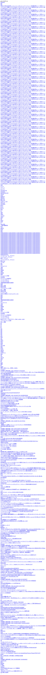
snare (2, 632)
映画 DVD (3, 631)
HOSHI (2, 423)
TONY (2, 526)
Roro (2, 582)
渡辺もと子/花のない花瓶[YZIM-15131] (10, 612)
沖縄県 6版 (3, 577)
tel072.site (3, 202)
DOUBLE (3, 488)
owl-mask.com (4, 190)
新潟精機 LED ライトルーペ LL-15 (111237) (11, 439)
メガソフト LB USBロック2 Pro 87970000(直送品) (12, 504)
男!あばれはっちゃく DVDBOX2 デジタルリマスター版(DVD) (15, 418)
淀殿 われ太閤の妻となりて (7, 650)
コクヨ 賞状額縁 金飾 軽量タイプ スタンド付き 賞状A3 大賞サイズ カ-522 (18, 374)
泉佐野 (2, 273)
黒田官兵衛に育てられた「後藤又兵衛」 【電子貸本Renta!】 (15, 431)
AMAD (2, 567)
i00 (1, 355)
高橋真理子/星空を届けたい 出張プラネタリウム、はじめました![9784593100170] (20, 498)
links (2, 295)
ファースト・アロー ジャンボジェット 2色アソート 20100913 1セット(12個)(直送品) (20, 503)
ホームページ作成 (5, 275)
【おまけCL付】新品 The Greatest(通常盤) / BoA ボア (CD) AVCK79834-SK (18, 453)
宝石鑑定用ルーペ (35, 5)
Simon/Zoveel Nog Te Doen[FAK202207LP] (10, 392)
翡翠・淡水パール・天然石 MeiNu (9, 368)
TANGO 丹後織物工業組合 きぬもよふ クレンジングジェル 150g (16, 406)
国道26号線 (3, 286)
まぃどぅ (3, 189)
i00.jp (2, 229)
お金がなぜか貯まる (5, 648)
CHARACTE (3, 660)
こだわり (10, 8)
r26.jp (2, 195)
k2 (1, 211)
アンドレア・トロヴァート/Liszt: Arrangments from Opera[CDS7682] (16, 573)
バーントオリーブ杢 (5, 512)
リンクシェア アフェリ (6, 256)
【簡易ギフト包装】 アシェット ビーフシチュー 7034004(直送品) (16, 424)
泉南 (2, 274)
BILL (2, 662)
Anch (2, 493)
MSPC (2, 366)
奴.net (2, 206)
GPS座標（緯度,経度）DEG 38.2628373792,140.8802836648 (14, 395)
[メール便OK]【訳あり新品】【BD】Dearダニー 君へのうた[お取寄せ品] (18, 455)
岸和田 (2, 270)
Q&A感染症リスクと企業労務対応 (9, 519)
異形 (2, 413)
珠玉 (2, 209)
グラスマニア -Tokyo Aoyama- (7, 402)
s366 (2, 213)
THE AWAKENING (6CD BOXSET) (9, 379)
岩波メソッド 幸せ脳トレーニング (9, 497)
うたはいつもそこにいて (6, 642)
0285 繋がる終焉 (4, 672)
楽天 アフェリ (4, 258)
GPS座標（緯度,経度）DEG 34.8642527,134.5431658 (13, 370)
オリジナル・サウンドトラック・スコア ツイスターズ (13, 590)
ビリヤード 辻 (4, 292)
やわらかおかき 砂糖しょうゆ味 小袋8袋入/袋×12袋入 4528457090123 (17, 454)
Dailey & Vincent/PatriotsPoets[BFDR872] (10, 568)
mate (2, 629)
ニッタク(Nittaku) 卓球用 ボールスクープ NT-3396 (12, 385)
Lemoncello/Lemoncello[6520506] (8, 609)
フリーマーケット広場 (6, 288)
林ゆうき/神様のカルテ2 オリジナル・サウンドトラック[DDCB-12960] (17, 550)
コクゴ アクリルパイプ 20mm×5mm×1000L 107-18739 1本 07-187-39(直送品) (18, 580)
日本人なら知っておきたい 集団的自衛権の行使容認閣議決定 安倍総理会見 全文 (20, 633)
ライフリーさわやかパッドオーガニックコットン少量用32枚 (15, 611)
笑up (2, 226)
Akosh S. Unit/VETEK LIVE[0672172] (9, 457)
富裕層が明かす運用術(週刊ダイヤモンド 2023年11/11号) (14, 451)
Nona (2, 419)
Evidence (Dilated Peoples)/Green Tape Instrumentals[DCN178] (14, 417)
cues (1, 356)
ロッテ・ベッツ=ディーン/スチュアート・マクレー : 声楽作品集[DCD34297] (19, 484)
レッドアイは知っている (6, 540)
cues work (3, 224)
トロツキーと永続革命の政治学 (8, 651)
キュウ (2, 186)
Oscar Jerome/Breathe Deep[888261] (8, 405)
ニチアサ (12, 7)
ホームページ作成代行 (6, 278)
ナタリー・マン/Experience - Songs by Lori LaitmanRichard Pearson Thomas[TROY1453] (20, 653)
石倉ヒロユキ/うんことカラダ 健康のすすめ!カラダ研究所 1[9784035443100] (19, 647)
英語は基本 (3, 563)
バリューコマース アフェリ (7, 259)
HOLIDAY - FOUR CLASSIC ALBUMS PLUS (11, 557)
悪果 (2, 391)
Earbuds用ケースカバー (6, 472)
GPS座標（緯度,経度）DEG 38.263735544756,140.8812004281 (15, 377)
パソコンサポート (5, 279)
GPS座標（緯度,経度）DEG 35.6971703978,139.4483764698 (14, 428)
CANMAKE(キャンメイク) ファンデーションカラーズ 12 (14, 508)
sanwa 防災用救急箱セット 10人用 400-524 (10, 583)
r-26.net (2, 194)
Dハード (3, 478)
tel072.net (3, 198)
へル (2, 490)
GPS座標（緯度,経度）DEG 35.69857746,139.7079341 (13, 421)
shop (2, 230)
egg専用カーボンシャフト (7, 376)
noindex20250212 (4, 232)
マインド (3, 187)
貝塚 (2, 271)
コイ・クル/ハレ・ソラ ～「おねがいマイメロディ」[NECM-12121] (16, 564)
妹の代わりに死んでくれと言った (21, 8)
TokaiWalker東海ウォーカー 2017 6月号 (10, 380)
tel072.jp (2, 197)
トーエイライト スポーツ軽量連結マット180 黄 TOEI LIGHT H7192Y (17, 511)
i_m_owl (2, 215)
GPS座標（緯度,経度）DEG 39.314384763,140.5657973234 (14, 430)
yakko (2, 214)
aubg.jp (2, 228)
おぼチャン (3, 352)
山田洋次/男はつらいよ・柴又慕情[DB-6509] (11, 538)
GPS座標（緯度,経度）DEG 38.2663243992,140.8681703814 (14, 387)
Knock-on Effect (4, 407)
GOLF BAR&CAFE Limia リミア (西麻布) (10, 668)
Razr (2, 594)
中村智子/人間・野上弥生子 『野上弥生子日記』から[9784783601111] (17, 572)
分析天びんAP (35, 7)
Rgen (2, 474)
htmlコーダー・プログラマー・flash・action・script (12, 319)
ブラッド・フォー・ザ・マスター (9, 446)
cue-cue (2, 357)
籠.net (2, 205)
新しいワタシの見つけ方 (6, 600)
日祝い (2, 522)
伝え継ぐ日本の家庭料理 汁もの (8, 536)
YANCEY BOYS (4, 624)
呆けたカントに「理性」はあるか (9, 445)
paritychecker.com (4, 192)
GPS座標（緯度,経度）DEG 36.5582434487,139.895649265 (14, 659)
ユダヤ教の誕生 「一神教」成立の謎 (9, 410)
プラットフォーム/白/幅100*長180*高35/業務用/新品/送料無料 (15, 531)
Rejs (1, 595)
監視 (30, 8)
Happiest (6, 8)
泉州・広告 (3, 285)
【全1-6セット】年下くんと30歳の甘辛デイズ (11, 670)
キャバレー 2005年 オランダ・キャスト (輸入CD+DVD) (14, 646)
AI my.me (3, 191)
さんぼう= (3, 369)
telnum (2, 351)
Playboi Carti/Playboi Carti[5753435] (9, 459)
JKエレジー (3, 565)
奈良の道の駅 (7, 5)
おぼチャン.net (4, 201)
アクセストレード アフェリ (7, 255)
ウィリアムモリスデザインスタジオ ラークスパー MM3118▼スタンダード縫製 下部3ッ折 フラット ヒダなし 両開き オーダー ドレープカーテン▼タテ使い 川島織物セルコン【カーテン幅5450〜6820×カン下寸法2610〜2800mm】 (23, 383)
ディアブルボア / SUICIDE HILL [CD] (9, 576)
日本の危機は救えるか (6, 596)
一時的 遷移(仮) (4, 225)
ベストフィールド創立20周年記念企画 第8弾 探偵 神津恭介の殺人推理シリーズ (19, 510)
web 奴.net (3, 204)
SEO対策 (3, 277)
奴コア (2, 208)
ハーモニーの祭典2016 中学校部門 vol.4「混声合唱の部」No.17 (15, 489)
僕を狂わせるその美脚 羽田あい (8, 556)
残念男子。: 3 (4, 527)
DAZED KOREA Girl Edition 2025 (12, 607)
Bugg (2, 658)
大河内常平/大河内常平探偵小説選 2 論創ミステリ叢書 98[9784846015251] (18, 575)
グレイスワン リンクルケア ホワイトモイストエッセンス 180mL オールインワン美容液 (21, 561)
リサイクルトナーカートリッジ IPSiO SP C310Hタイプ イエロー (16, 480)
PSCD (2, 657)
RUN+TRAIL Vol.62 (5, 553)
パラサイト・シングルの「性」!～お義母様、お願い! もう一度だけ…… (18, 628)
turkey (2, 220)
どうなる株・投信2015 (6, 449)
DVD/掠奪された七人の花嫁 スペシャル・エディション (14, 533)
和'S (1, 523)
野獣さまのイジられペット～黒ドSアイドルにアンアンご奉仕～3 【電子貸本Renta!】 (21, 603)
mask (2, 221)
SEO (2, 264)
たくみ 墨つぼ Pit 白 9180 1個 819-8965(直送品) (12, 438)
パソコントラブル (5, 281)
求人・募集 (3, 289)
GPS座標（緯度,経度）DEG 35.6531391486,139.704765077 (14, 579)
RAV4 (2, 620)
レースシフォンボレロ (16, 5)
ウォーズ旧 (3, 461)
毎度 (2, 284)
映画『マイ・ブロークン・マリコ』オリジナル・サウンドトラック (17, 473)
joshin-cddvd (3, 537)
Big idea (2, 663)
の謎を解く (3, 394)
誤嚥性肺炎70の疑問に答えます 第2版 (9, 400)
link (1, 3)
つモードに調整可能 (5, 486)
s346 (2, 212)
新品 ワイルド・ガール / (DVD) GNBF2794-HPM (12, 492)
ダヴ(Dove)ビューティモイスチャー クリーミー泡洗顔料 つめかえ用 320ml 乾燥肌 (20, 414)
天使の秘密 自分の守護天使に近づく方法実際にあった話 (14, 521)
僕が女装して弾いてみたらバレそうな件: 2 (11, 465)
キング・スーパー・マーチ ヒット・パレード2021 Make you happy (16, 411)
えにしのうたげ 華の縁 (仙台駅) (8, 588)
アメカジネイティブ (5, 466)
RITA (2, 606)
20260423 (3, 2)
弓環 (41, 5)
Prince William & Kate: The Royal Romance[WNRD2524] (13, 608)
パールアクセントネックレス (24, 7)
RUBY (2, 654)
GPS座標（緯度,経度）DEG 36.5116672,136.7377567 (13, 586)
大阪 (2, 267)
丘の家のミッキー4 (5, 525)
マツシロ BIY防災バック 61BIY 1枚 (9, 408)
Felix (2, 485)
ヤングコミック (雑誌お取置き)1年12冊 (10, 403)
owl (1, 219)
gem (1, 218)
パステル (40, 7)
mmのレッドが (4, 669)
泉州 (2, 268)
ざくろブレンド (4, 584)
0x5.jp (2, 349)
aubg (2, 358)
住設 (2, 185)
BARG (2, 664)
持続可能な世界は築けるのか (7, 426)
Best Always (3, 422)
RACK (2, 613)
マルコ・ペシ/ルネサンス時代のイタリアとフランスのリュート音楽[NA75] (18, 554)
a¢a (1, 450)
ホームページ (4, 266)
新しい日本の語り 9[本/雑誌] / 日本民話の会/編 (12, 655)
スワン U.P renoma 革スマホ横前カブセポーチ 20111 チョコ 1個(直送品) (17, 637)
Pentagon (3, 544)
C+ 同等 (2, 665)
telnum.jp (3, 196)
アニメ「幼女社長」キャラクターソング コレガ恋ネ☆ (13, 604)
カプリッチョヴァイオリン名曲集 (9, 443)
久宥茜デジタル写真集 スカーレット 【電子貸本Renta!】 (14, 546)
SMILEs (2, 5)
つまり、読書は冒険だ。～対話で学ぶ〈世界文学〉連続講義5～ (16, 552)
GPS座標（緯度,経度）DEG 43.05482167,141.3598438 (13, 621)
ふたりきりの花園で (5, 447)
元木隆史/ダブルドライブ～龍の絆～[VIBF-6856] (12, 602)
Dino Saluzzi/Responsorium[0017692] (9, 587)
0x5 (1, 360)
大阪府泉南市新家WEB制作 (7, 282)
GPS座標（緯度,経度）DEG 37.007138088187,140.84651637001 (15, 545)
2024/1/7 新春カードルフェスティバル (9, 293)
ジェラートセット (26, 5)
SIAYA (15, 7)
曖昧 (2, 364)
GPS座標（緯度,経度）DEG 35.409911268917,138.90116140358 (15, 623)
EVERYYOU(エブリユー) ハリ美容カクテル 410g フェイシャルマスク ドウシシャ (20, 415)
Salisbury (3, 666)
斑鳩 (8, 7)
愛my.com (3, 200)
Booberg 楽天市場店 (5, 534)
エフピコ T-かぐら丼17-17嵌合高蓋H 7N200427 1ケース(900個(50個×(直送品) (19, 458)
